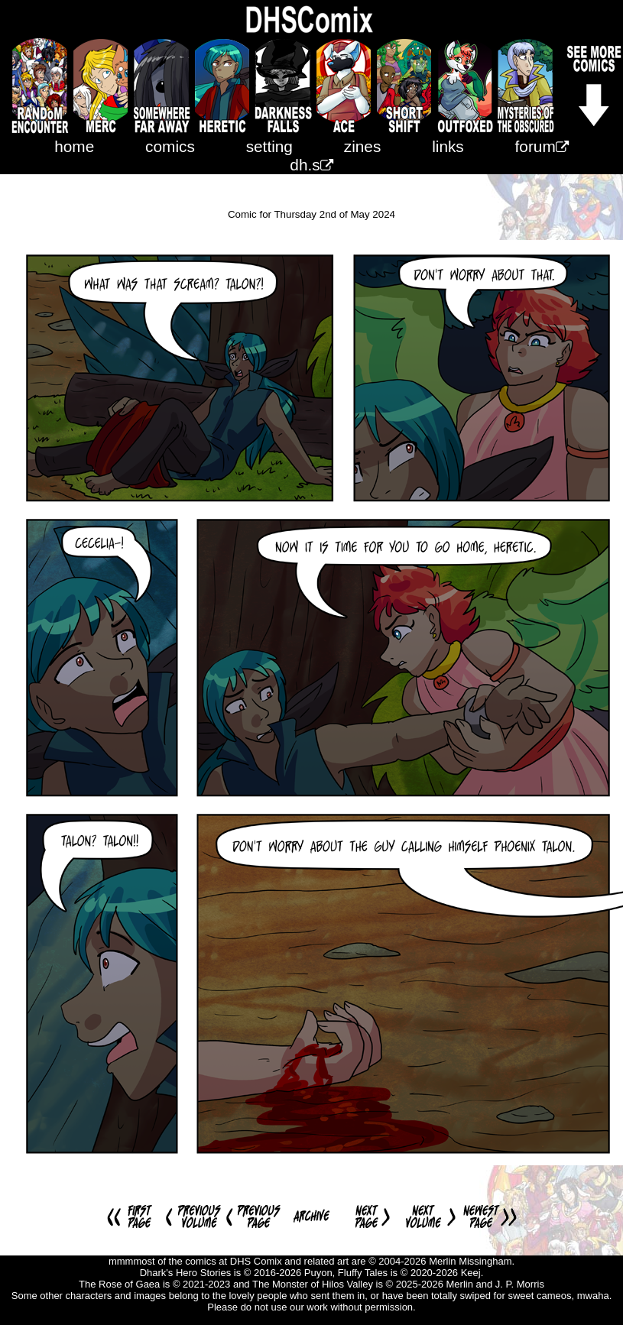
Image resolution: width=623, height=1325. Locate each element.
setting (269, 146)
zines (362, 146)
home (74, 146)
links (448, 146)
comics (170, 146)
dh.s (311, 164)
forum (542, 146)
